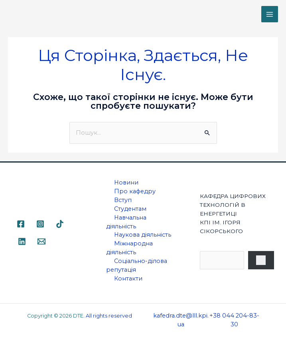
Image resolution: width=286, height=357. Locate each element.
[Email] (41, 241)
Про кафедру (135, 191)
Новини (126, 182)
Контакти (128, 278)
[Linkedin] (22, 241)
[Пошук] (261, 260)
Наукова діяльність (142, 234)
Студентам (130, 208)
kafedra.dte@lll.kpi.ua (181, 320)
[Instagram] (40, 224)
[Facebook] (21, 224)
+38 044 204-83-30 (234, 320)
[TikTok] (60, 224)
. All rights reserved (107, 316)
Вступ (123, 200)
